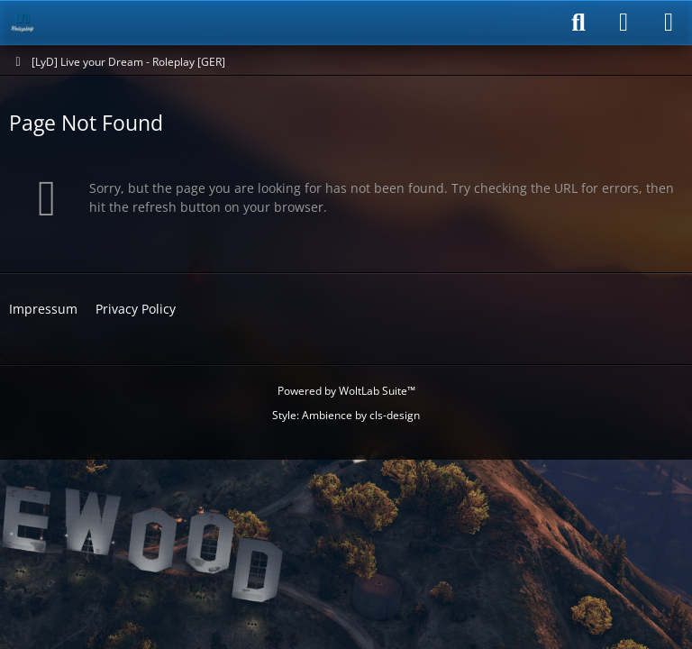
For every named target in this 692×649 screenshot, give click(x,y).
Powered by (346, 390)
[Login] (624, 22)
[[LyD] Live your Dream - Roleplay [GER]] (22, 23)
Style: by (346, 415)
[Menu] (669, 23)
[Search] (578, 23)
